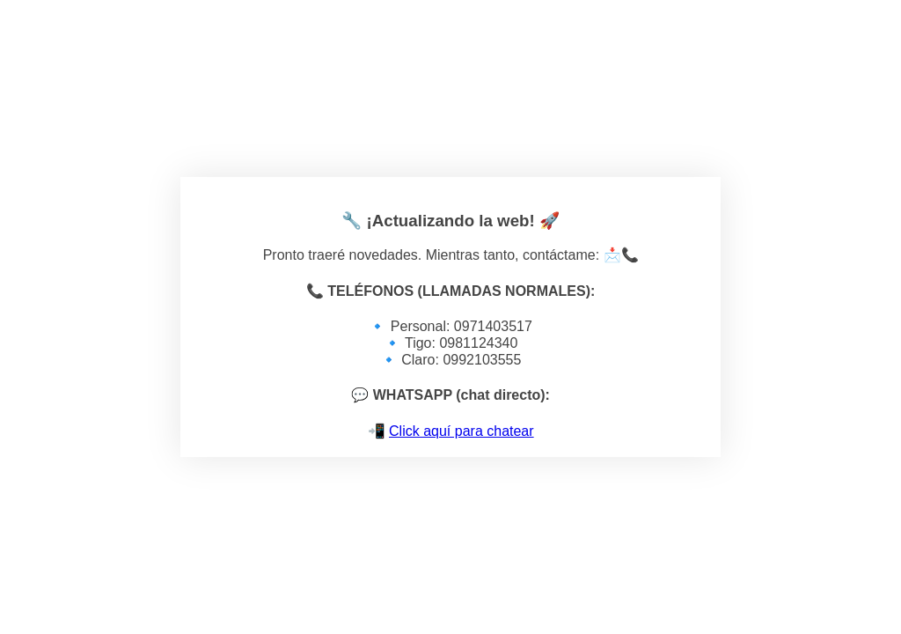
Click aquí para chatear (461, 431)
